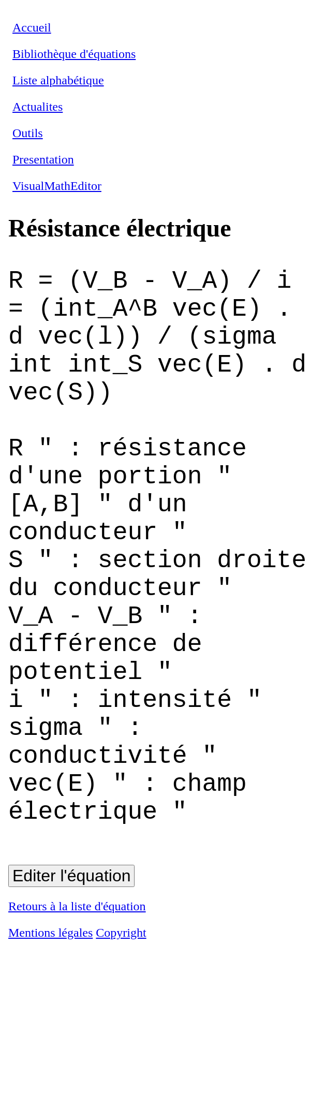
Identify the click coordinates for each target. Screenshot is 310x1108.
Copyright (121, 1046)
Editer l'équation (71, 989)
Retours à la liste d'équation (77, 1020)
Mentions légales (50, 1046)
